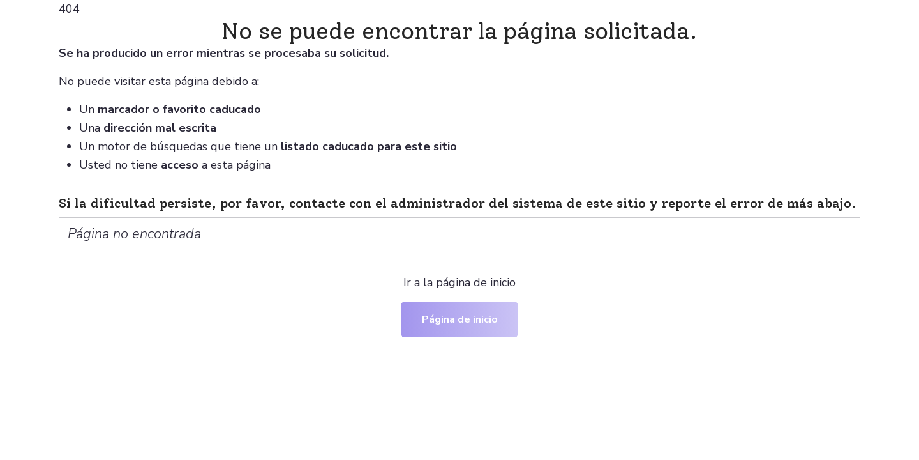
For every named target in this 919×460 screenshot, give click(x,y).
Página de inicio (460, 319)
